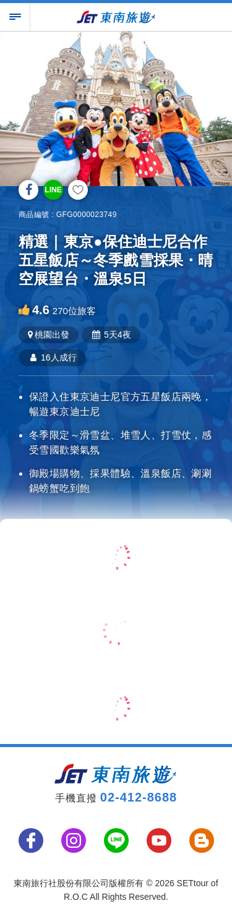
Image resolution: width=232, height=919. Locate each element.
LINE (53, 190)
